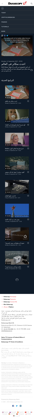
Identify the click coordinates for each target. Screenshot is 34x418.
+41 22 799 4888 (8, 329)
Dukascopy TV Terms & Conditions (12, 342)
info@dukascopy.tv (6, 331)
